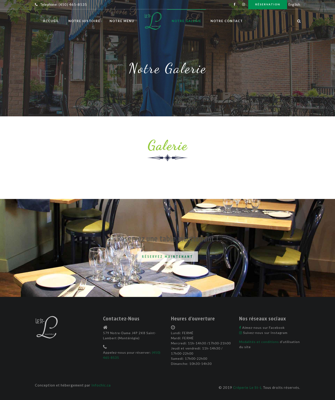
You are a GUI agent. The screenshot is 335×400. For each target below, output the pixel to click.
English (294, 4)
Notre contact (227, 21)
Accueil (51, 21)
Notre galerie (186, 21)
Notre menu (122, 21)
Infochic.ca (101, 385)
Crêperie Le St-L (247, 387)
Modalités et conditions (259, 342)
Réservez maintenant (167, 256)
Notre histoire (84, 21)
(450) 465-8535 (73, 4)
